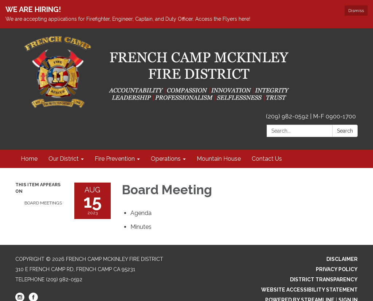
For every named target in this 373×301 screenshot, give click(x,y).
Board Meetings (43, 203)
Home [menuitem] (29, 158)
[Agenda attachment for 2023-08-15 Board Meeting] (141, 213)
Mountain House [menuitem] (219, 158)
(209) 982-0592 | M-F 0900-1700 (311, 116)
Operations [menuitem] (166, 158)
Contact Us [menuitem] (267, 158)
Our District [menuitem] (63, 158)
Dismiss (356, 10)
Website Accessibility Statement (309, 290)
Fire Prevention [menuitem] (115, 158)
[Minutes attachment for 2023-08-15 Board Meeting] (141, 226)
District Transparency (324, 279)
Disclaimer (342, 259)
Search (345, 131)
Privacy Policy (337, 269)
